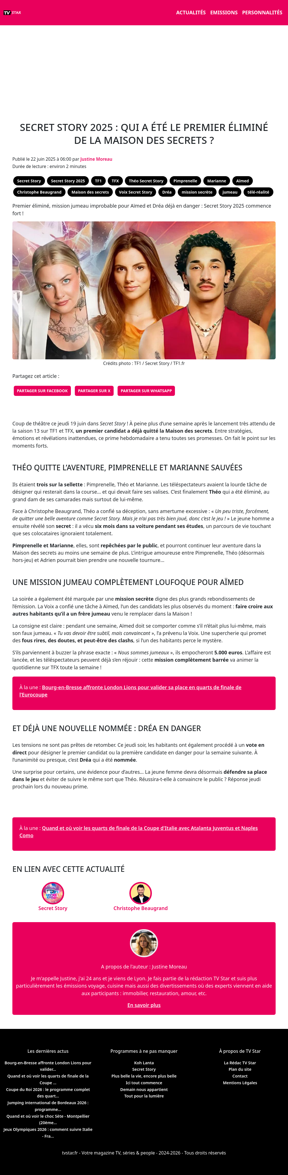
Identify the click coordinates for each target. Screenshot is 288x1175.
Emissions (223, 12)
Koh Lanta (144, 1062)
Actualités (191, 12)
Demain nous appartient (144, 1089)
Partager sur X (94, 390)
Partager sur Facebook (42, 390)
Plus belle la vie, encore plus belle (144, 1076)
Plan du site (240, 1069)
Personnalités (262, 12)
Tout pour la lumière (144, 1096)
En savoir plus (144, 1005)
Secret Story (144, 1069)
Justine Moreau (96, 159)
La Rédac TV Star (240, 1062)
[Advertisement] (144, 70)
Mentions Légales (240, 1082)
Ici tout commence (144, 1082)
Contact (240, 1076)
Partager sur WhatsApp (146, 390)
